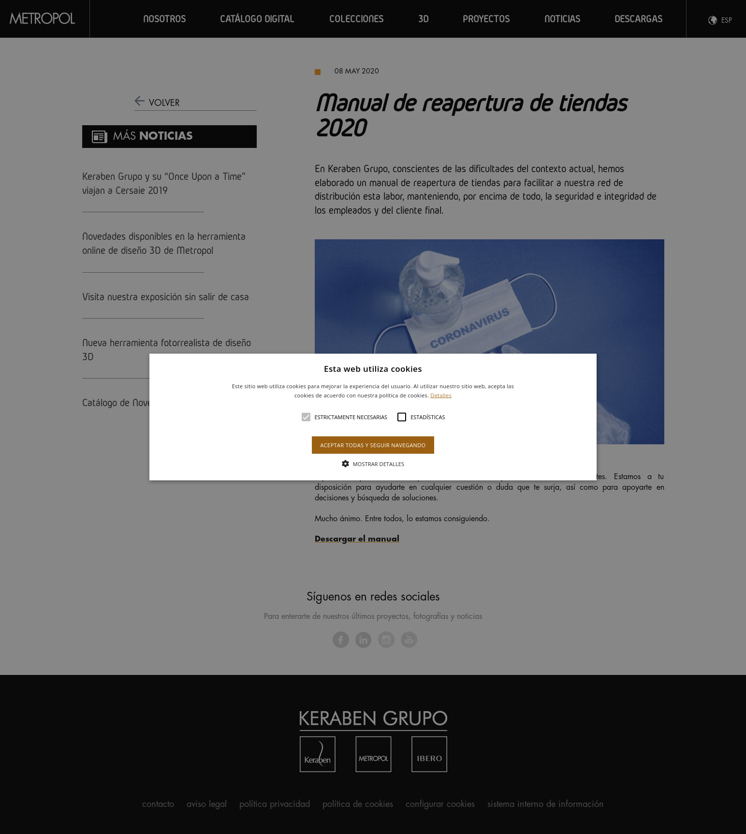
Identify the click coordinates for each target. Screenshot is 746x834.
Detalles (441, 395)
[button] (373, 417)
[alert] (373, 417)
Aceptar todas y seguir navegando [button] (372, 445)
